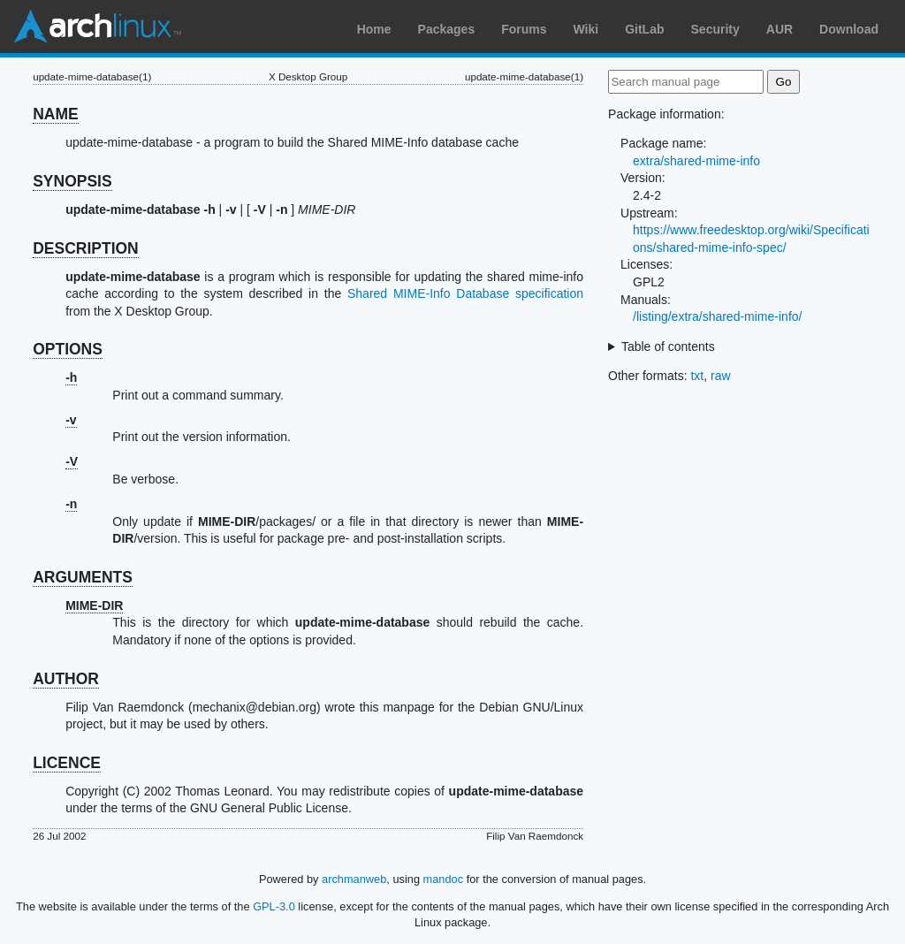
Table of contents (668, 346)
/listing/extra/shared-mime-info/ (717, 316)
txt (696, 376)
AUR (779, 29)
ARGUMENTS (83, 577)
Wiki (586, 29)
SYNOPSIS (72, 181)
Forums (523, 29)
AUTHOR (66, 679)
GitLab (644, 29)
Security (715, 29)
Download (848, 29)
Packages (446, 29)
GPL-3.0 (274, 906)
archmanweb (354, 879)
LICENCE (67, 763)
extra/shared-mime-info (696, 161)
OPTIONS (68, 349)
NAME (56, 114)
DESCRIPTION (86, 248)
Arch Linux (97, 26)
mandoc (443, 879)
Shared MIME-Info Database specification (465, 293)
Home (374, 29)
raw (721, 376)
